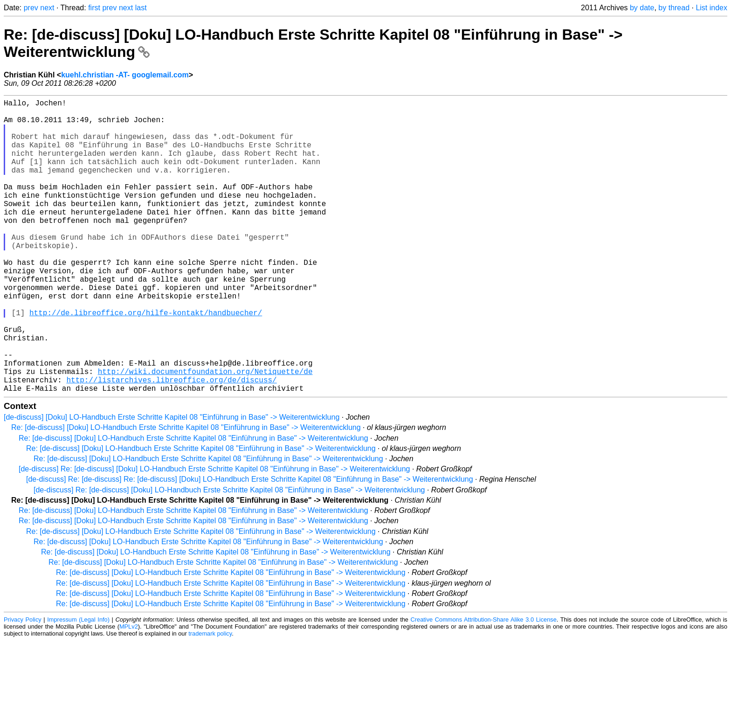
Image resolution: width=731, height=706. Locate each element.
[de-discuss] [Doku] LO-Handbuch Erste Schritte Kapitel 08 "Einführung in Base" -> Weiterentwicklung (171, 482)
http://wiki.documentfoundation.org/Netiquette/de (205, 433)
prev (31, 8)
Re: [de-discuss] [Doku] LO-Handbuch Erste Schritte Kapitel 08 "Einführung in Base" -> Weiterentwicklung (186, 493)
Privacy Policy (22, 684)
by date (642, 8)
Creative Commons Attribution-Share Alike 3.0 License (484, 684)
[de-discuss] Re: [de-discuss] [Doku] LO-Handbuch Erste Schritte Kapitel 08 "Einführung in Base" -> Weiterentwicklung (214, 534)
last (141, 8)
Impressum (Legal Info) (78, 684)
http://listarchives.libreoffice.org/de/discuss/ (171, 443)
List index (711, 8)
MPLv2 (128, 691)
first (94, 8)
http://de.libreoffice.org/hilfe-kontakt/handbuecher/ (145, 361)
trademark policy (210, 698)
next (47, 8)
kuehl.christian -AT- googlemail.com (125, 75)
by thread (674, 8)
